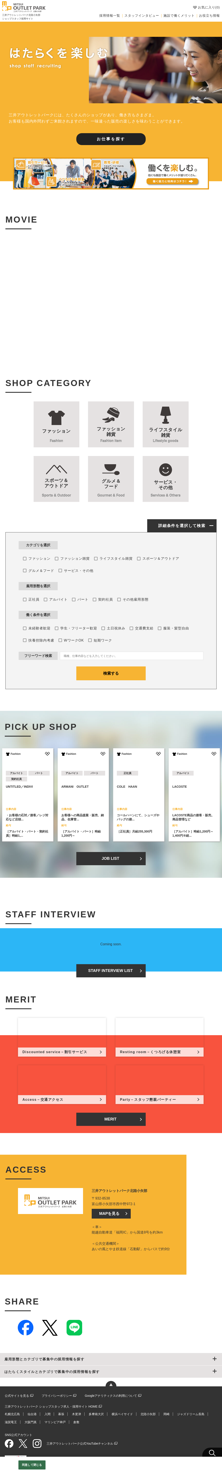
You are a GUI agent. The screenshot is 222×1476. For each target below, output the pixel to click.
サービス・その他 (78, 570)
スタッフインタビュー (141, 15)
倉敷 (76, 1422)
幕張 (61, 1414)
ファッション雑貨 (75, 558)
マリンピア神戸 (55, 1422)
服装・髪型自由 (176, 628)
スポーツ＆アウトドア (160, 558)
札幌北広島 (12, 1414)
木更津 (76, 1414)
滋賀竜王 (11, 1422)
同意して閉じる (32, 1464)
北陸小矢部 (148, 1414)
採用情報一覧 (109, 15)
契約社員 (105, 599)
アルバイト (58, 599)
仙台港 (32, 1414)
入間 (47, 1414)
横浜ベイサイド (122, 1414)
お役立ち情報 (209, 15)
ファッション (39, 558)
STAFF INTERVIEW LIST (110, 970)
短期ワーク (103, 640)
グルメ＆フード (41, 570)
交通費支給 (144, 628)
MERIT (110, 1119)
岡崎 (166, 1414)
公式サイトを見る (17, 1395)
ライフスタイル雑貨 (116, 558)
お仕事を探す (111, 139)
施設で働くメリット (179, 15)
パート (82, 599)
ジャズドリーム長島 (190, 1414)
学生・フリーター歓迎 (78, 628)
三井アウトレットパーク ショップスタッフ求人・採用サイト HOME (51, 1406)
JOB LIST (110, 858)
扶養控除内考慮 (41, 640)
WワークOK (74, 640)
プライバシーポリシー (57, 1395)
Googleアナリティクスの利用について (111, 1395)
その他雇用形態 (136, 599)
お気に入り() (206, 7)
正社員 (33, 599)
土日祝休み (116, 628)
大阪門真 (30, 1422)
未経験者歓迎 (39, 628)
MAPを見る (109, 1213)
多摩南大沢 (96, 1414)
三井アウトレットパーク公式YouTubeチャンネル (80, 1443)
